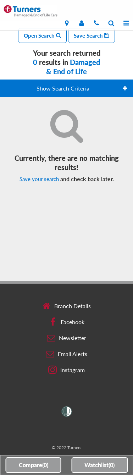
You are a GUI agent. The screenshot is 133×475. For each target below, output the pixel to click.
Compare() (33, 465)
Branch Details (66, 306)
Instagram (66, 370)
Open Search (42, 35)
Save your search (39, 179)
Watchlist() (99, 465)
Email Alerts (66, 354)
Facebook (66, 322)
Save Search (91, 35)
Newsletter (66, 338)
